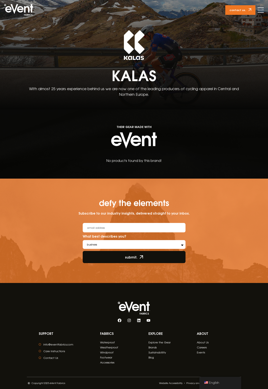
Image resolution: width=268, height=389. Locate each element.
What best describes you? (104, 236)
